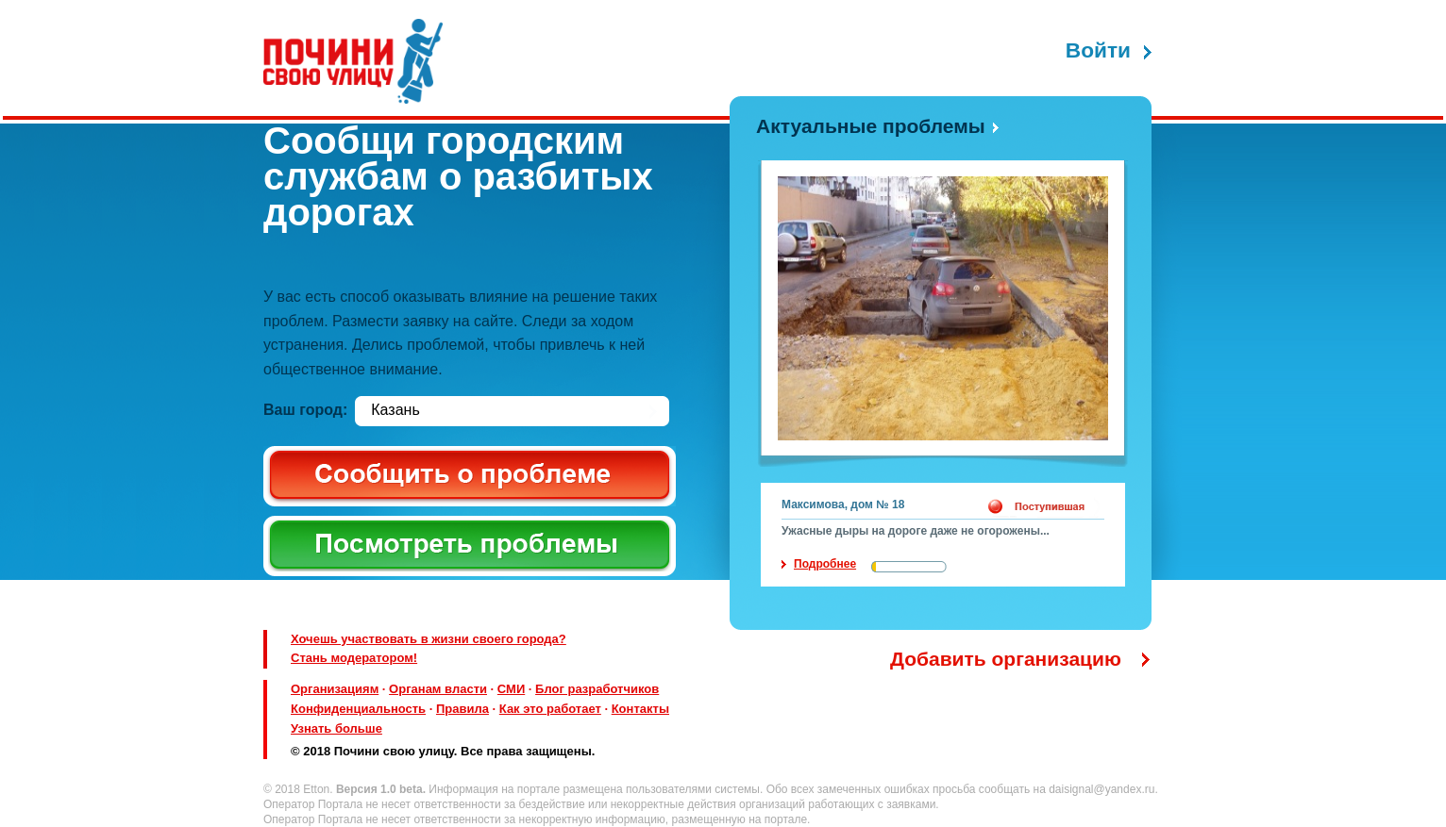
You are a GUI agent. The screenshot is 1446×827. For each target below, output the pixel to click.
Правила (462, 709)
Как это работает (550, 709)
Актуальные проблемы (870, 126)
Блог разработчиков (597, 689)
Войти (1098, 50)
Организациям (334, 689)
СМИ (511, 689)
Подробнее (825, 564)
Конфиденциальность (358, 709)
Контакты (640, 709)
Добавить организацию (1005, 659)
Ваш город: (305, 410)
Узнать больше (336, 728)
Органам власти (438, 689)
